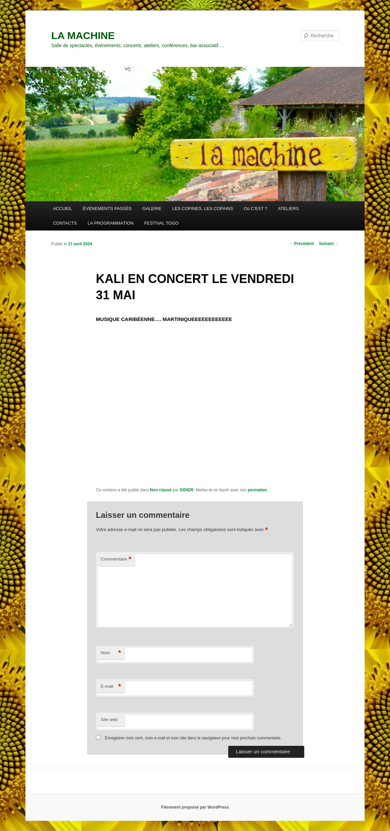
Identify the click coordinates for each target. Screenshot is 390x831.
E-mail (111, 687)
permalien (257, 490)
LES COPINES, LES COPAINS (202, 208)
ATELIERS (288, 208)
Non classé (160, 490)
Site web (109, 719)
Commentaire (116, 559)
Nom (111, 653)
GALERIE (151, 208)
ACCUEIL (62, 208)
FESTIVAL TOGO (161, 223)
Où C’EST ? (255, 208)
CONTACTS (65, 223)
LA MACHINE (83, 35)
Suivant (329, 243)
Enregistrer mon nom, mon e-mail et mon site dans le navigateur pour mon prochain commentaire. (193, 738)
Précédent (301, 243)
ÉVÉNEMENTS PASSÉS (107, 208)
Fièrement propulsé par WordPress (195, 807)
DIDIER (187, 490)
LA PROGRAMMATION (110, 223)
